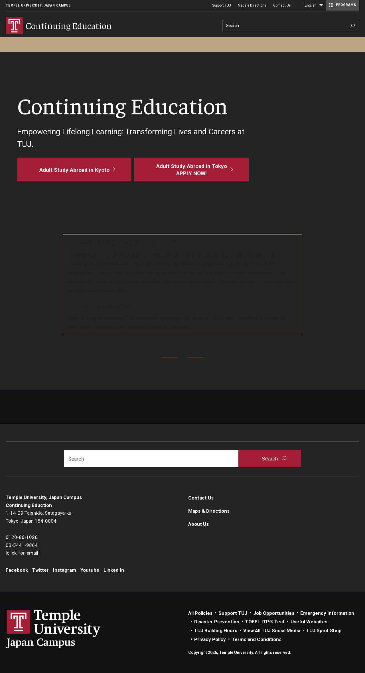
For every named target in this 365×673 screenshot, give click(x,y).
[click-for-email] (23, 553)
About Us (198, 524)
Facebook (17, 570)
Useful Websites (309, 622)
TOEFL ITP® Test (265, 622)
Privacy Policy (210, 639)
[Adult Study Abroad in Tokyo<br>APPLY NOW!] (191, 169)
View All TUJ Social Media (271, 630)
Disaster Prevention (216, 622)
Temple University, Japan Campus (38, 5)
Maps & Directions (252, 5)
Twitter (40, 570)
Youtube (89, 570)
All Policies (200, 613)
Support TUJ (221, 5)
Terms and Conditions (256, 639)
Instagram (64, 570)
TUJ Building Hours (215, 630)
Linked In (114, 570)
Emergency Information (327, 613)
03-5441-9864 (22, 545)
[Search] (290, 25)
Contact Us (282, 5)
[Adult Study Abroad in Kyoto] (74, 169)
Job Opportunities (273, 613)
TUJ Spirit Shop (324, 630)
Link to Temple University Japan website (63, 629)
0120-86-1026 (22, 537)
